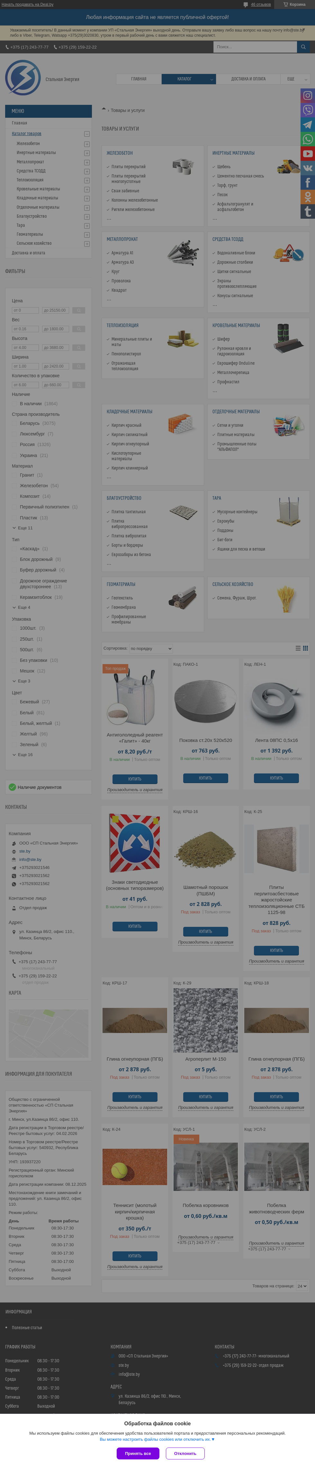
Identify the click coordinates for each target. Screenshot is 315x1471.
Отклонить (185, 1453)
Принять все (138, 1453)
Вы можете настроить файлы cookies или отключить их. (155, 1439)
